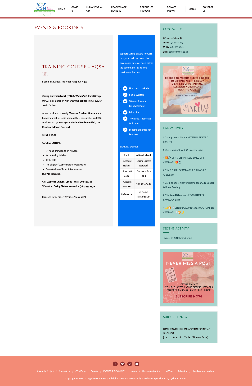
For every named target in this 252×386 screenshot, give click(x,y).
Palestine (182, 371)
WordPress (147, 378)
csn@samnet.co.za (178, 52)
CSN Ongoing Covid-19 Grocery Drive (184, 150)
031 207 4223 (176, 42)
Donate (94, 371)
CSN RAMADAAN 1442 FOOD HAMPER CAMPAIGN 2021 (183, 197)
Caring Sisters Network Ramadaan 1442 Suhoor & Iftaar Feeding (188, 185)
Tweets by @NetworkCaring (177, 238)
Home (134, 371)
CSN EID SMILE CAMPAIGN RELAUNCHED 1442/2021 (184, 172)
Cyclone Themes (178, 378)
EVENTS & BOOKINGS (114, 371)
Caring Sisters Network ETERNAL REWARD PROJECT (185, 139)
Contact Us (64, 371)
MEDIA (169, 371)
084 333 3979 (177, 47)
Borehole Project (45, 371)
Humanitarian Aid (151, 371)
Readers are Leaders (203, 371)
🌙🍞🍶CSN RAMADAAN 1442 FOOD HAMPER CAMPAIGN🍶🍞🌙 (188, 210)
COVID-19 (80, 371)
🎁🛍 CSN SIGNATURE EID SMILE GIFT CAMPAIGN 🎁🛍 (183, 160)
